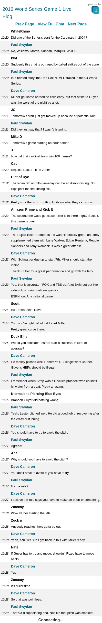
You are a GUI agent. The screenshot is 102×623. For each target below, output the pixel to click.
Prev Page (24, 24)
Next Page (77, 24)
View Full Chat (51, 24)
